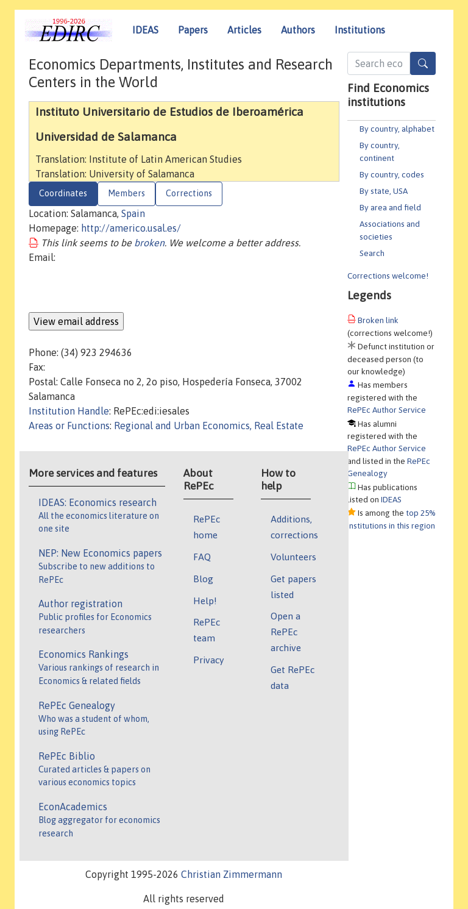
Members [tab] (126, 193)
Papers (193, 29)
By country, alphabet (397, 129)
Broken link (378, 320)
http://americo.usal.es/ (131, 228)
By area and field (390, 207)
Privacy (208, 659)
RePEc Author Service (386, 410)
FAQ (202, 556)
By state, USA (384, 191)
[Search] (423, 63)
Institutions (360, 29)
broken (149, 242)
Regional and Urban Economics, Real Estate (208, 425)
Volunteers (293, 556)
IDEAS (145, 29)
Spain (133, 213)
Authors (298, 29)
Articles (244, 29)
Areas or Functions (69, 425)
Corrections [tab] (189, 193)
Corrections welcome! (387, 275)
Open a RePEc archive (286, 631)
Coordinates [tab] (63, 193)
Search (372, 253)
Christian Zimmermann (231, 874)
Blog (203, 578)
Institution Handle (69, 410)
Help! (205, 600)
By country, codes (392, 174)
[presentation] (121, 288)
